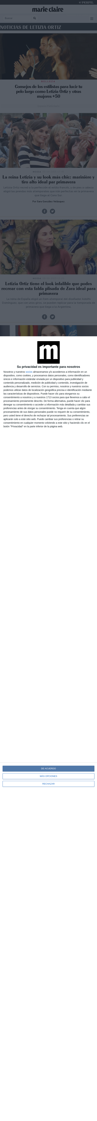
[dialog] (48, 728)
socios (29, 372)
